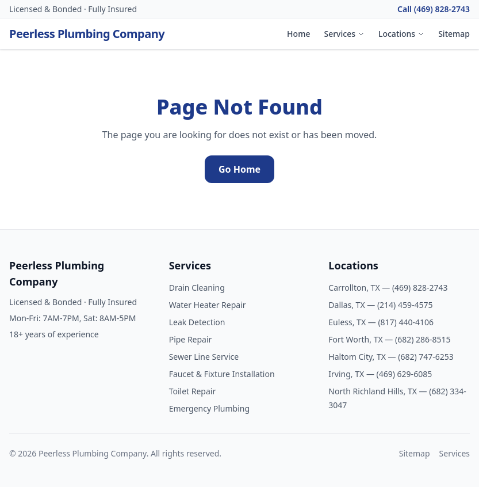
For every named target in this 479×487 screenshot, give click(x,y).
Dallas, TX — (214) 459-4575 (380, 304)
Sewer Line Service (204, 356)
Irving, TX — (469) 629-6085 (380, 373)
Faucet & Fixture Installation (222, 373)
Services (344, 33)
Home (298, 33)
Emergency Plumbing (209, 408)
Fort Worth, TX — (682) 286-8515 (389, 339)
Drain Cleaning (197, 287)
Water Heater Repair (207, 304)
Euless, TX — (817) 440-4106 (381, 322)
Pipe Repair (190, 339)
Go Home (239, 169)
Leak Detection (197, 322)
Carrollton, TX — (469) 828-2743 (387, 287)
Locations (401, 33)
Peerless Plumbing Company (86, 33)
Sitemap (454, 33)
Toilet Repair (192, 391)
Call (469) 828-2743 (433, 8)
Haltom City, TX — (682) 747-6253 (391, 356)
